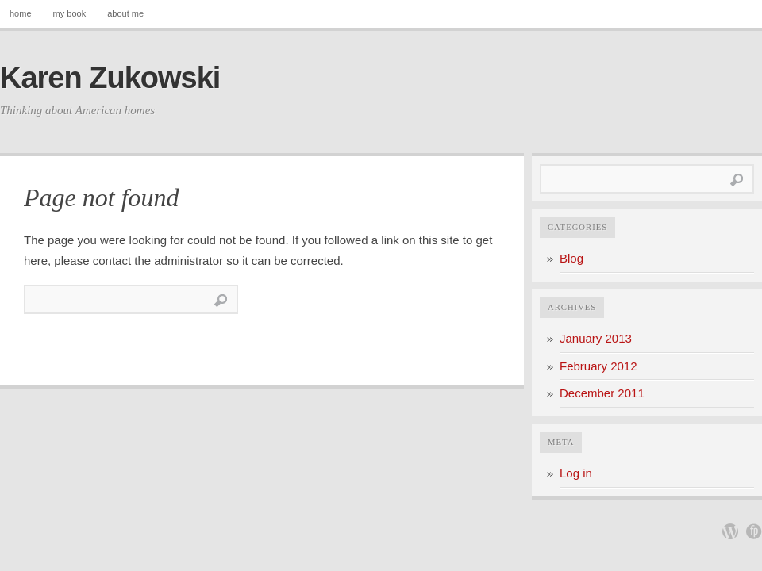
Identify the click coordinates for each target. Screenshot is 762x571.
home (21, 13)
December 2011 (602, 393)
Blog (571, 258)
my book (70, 13)
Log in (576, 473)
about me (125, 13)
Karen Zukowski (110, 77)
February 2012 (598, 366)
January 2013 (596, 338)
